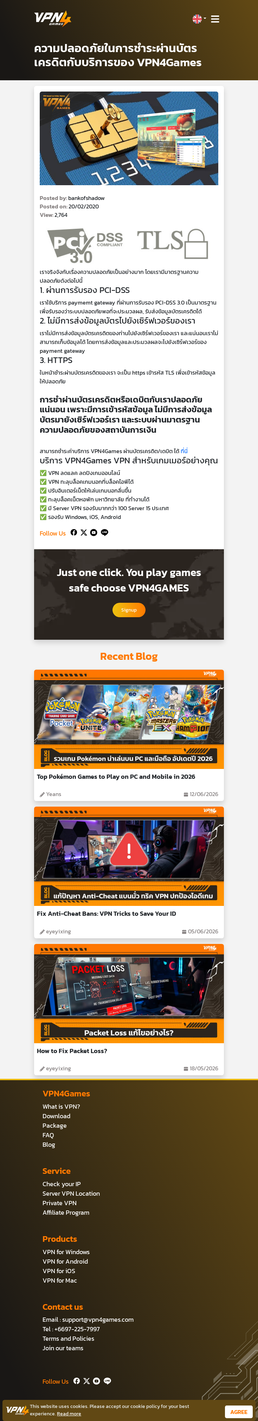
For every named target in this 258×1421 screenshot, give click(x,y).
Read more (69, 1413)
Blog (49, 1144)
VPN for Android (65, 1261)
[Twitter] (82, 532)
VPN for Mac (60, 1280)
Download (56, 1116)
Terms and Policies (68, 1338)
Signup (129, 610)
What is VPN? (61, 1106)
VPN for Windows (66, 1252)
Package (55, 1125)
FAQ (48, 1135)
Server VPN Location (71, 1193)
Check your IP (62, 1184)
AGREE (238, 1412)
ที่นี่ (184, 451)
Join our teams (63, 1348)
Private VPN (60, 1203)
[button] (199, 19)
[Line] (103, 532)
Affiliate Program (66, 1212)
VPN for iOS (59, 1271)
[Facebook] (73, 532)
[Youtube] (92, 532)
